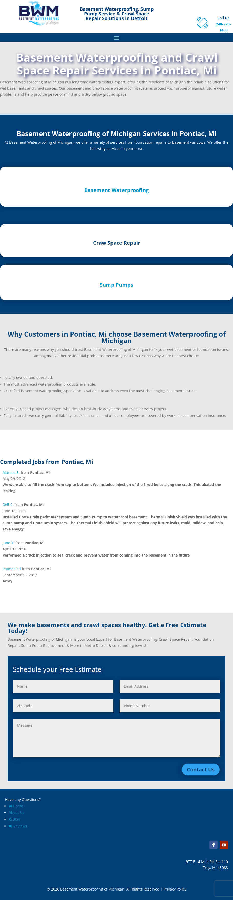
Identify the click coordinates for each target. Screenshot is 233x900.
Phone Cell (12, 568)
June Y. (8, 542)
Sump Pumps (116, 284)
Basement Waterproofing (116, 190)
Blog (14, 819)
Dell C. (8, 504)
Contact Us (201, 769)
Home (16, 805)
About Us (16, 812)
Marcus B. (11, 472)
